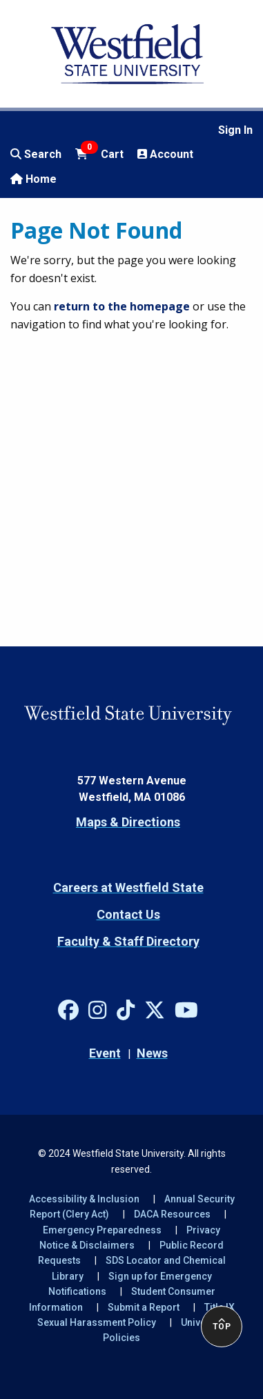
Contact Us (128, 914)
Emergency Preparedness (102, 1230)
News (152, 1053)
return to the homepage (122, 306)
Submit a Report (143, 1307)
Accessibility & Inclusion (84, 1198)
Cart (99, 153)
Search (35, 154)
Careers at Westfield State (128, 887)
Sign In (235, 130)
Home (33, 179)
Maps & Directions (128, 822)
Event (105, 1053)
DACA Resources (172, 1214)
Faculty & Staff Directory (128, 941)
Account (165, 154)
